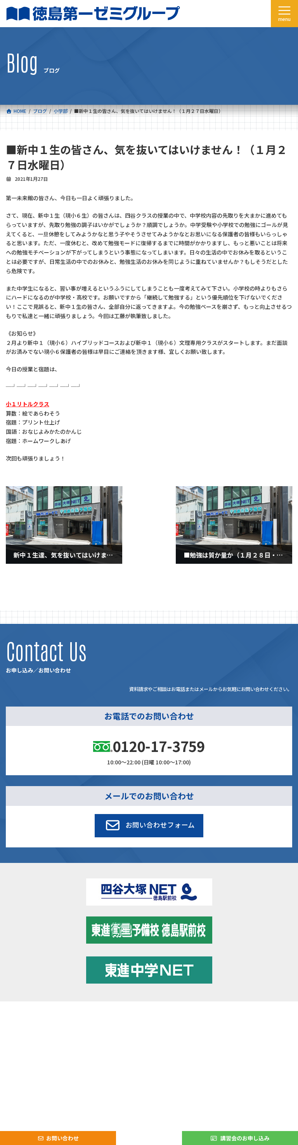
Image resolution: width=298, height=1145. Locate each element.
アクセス (165, 1034)
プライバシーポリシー (266, 1077)
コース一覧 (24, 1017)
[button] (149, 825)
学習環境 (165, 1025)
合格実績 (22, 1025)
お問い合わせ (170, 1042)
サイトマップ (223, 1077)
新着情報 (165, 1017)
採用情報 (22, 1042)
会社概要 (22, 1034)
